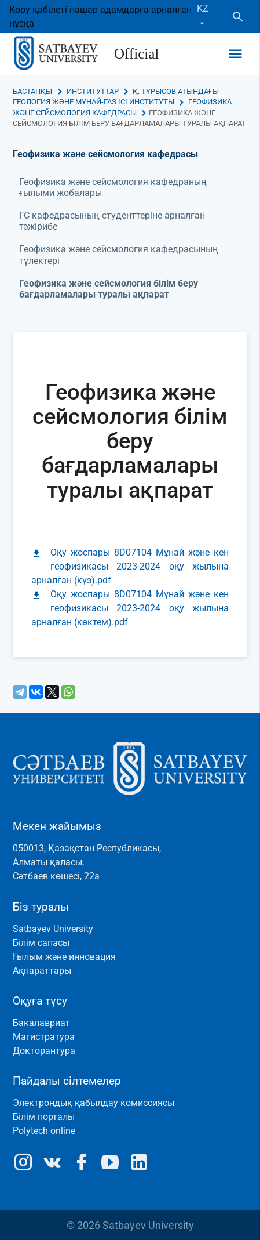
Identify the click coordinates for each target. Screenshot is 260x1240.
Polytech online (44, 1130)
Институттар (92, 91)
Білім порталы (44, 1116)
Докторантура (44, 1050)
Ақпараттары (42, 970)
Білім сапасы (41, 942)
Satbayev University (53, 928)
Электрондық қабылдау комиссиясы (93, 1102)
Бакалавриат (41, 1022)
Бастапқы (32, 91)
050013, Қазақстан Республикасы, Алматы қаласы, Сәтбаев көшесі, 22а (87, 862)
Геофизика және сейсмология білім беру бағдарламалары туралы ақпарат (108, 289)
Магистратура (44, 1036)
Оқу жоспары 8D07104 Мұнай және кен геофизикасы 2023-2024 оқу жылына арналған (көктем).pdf (129, 608)
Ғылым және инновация (64, 956)
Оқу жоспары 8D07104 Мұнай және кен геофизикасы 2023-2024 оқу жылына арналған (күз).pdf (129, 566)
